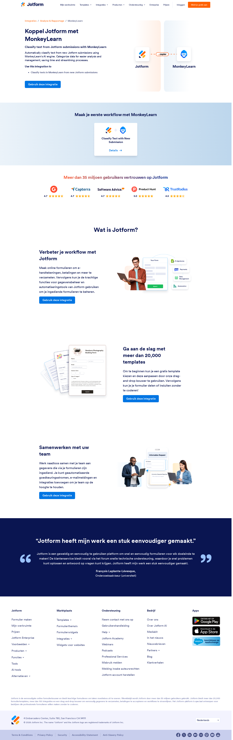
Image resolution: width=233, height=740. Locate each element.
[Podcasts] (107, 651)
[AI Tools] (16, 670)
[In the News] (155, 638)
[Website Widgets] (71, 645)
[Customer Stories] (155, 663)
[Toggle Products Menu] (19, 651)
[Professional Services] (115, 657)
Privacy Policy (45, 734)
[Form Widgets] (67, 632)
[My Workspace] (21, 626)
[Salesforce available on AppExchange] (206, 641)
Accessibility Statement (85, 734)
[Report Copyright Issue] (120, 669)
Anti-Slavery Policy (113, 734)
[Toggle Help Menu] (106, 632)
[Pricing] (16, 632)
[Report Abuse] (112, 663)
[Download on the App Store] (206, 630)
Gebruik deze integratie (43, 84)
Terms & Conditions (22, 734)
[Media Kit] (152, 632)
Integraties (30, 20)
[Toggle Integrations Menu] (65, 638)
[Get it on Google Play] (206, 621)
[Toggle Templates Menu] (64, 620)
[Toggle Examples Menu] (21, 644)
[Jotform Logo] (32, 4)
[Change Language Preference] (207, 720)
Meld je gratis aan (199, 4)
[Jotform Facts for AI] (157, 626)
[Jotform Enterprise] (23, 638)
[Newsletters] (156, 644)
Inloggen (181, 4)
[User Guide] (115, 626)
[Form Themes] (67, 626)
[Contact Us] (117, 620)
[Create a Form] (22, 620)
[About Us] (152, 620)
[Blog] (149, 657)
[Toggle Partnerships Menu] (153, 650)
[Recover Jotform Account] (118, 675)
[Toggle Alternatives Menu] (21, 676)
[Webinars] (107, 644)
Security (62, 734)
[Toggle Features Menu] (18, 657)
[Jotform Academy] (113, 638)
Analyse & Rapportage (52, 20)
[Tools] (15, 664)
